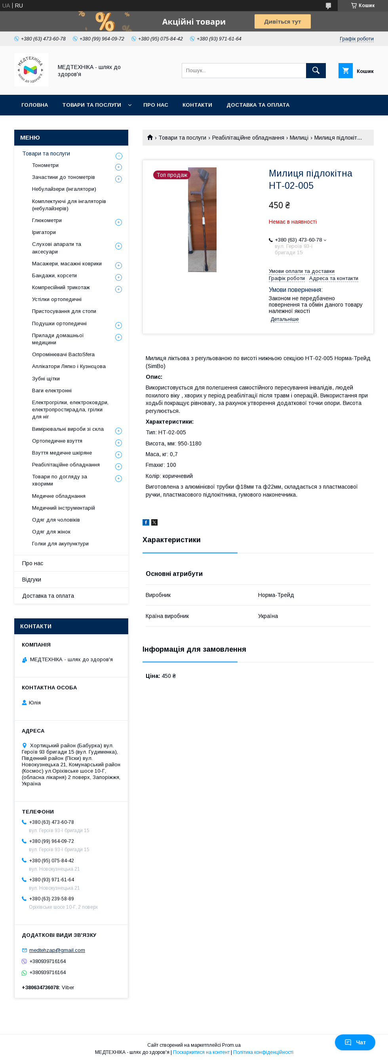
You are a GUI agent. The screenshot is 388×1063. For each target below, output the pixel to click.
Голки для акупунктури (60, 544)
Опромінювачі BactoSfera (63, 354)
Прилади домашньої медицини (58, 338)
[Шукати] (316, 70)
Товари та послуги (91, 105)
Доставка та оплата (257, 105)
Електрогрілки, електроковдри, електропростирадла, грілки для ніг (70, 409)
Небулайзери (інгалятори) (64, 189)
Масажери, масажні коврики (67, 264)
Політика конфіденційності (263, 1052)
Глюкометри (47, 220)
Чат (355, 1042)
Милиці (299, 137)
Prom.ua (231, 1045)
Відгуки (31, 579)
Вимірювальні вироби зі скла (68, 429)
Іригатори (44, 232)
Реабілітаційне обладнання (248, 137)
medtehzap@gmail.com (57, 950)
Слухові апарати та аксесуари (56, 247)
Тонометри (45, 165)
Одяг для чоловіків (56, 520)
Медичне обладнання (59, 496)
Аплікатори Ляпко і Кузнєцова (69, 366)
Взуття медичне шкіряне (62, 453)
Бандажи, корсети (54, 275)
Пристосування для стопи (64, 311)
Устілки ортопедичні (57, 299)
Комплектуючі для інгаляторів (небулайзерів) (69, 204)
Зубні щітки (46, 379)
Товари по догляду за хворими (59, 480)
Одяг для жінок (51, 532)
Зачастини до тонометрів (63, 177)
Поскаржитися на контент (201, 1052)
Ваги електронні (52, 390)
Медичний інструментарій (63, 508)
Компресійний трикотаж (61, 287)
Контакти (197, 105)
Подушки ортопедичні (59, 323)
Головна (34, 105)
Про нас (155, 105)
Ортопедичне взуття (57, 441)
